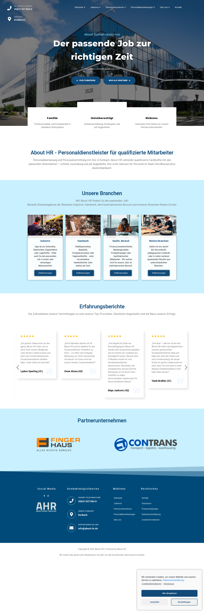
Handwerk (83, 240)
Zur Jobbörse (85, 80)
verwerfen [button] (154, 602)
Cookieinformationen (151, 584)
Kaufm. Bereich (121, 240)
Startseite (80, 7)
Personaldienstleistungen (143, 7)
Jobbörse (95, 7)
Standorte (18, 17)
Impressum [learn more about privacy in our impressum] (169, 584)
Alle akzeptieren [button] (169, 593)
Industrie (45, 240)
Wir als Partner (119, 80)
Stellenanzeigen (45, 273)
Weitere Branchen (159, 240)
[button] (18, 367)
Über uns (165, 7)
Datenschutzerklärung (173, 580)
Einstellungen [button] (184, 602)
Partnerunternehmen (116, 7)
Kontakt (178, 7)
